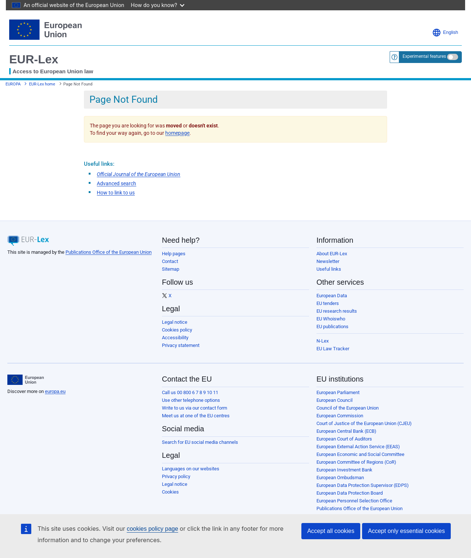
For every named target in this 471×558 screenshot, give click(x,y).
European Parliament (338, 392)
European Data (331, 295)
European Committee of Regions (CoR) (356, 462)
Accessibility (175, 337)
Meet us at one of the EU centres (196, 415)
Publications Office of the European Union (108, 252)
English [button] (445, 32)
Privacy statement (180, 345)
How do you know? (158, 5)
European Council (334, 400)
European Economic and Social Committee (360, 454)
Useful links (328, 269)
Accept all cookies (330, 531)
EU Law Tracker (332, 348)
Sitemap (170, 269)
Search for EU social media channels (200, 442)
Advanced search (116, 183)
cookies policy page (152, 529)
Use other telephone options (191, 400)
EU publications (332, 326)
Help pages (173, 253)
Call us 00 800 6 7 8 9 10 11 (190, 392)
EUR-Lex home (42, 84)
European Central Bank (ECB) (346, 431)
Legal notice (174, 322)
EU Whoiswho (330, 319)
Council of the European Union (347, 408)
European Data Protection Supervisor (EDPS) (362, 485)
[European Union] (25, 380)
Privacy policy (176, 476)
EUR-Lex (33, 59)
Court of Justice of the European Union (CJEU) (364, 423)
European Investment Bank (344, 470)
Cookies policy (177, 330)
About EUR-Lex (331, 253)
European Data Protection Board (349, 493)
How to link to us (116, 193)
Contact (170, 261)
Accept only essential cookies (406, 531)
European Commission (339, 415)
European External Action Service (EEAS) (358, 446)
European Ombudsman (340, 477)
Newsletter (327, 261)
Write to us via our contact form (194, 408)
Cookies (170, 492)
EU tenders (327, 303)
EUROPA (13, 84)
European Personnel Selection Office (354, 500)
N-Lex (322, 341)
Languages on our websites (190, 468)
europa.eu (55, 391)
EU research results (336, 311)
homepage (177, 133)
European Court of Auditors (344, 439)
